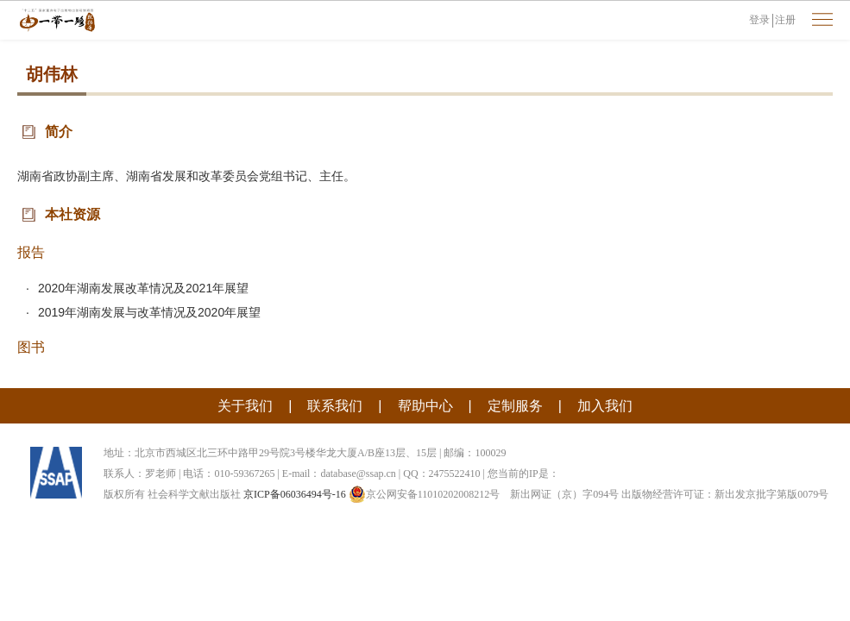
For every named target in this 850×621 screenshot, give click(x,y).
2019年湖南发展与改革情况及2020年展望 (149, 312)
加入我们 (605, 405)
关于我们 (245, 405)
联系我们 (334, 405)
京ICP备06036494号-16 (294, 494)
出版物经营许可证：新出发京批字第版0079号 (724, 494)
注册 (785, 20)
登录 (759, 20)
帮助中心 (425, 405)
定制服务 (515, 405)
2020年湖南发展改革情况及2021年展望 (143, 288)
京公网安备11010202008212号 (425, 494)
